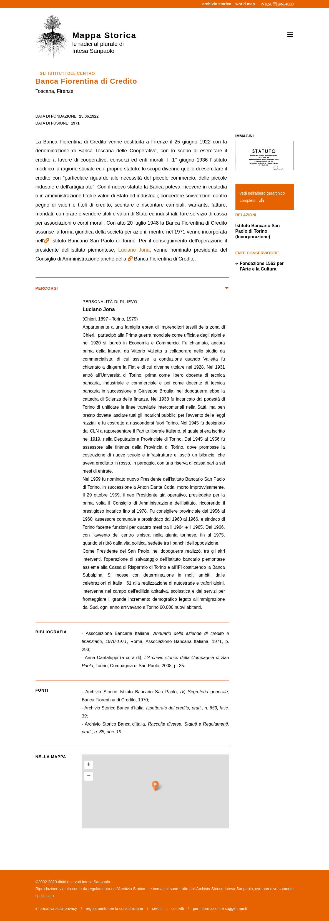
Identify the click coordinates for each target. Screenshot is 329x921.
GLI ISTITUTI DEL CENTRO (67, 73)
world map (245, 4)
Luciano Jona (134, 250)
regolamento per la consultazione (114, 908)
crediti (157, 908)
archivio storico (216, 4)
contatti (177, 908)
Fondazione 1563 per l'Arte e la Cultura (259, 266)
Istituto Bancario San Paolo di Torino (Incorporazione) (257, 231)
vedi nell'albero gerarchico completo (262, 196)
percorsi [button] (132, 288)
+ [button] (89, 765)
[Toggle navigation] (288, 34)
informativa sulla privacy (56, 908)
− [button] (89, 776)
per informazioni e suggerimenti (220, 908)
